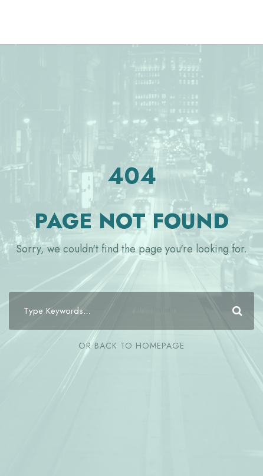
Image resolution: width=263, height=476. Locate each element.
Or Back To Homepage (131, 346)
